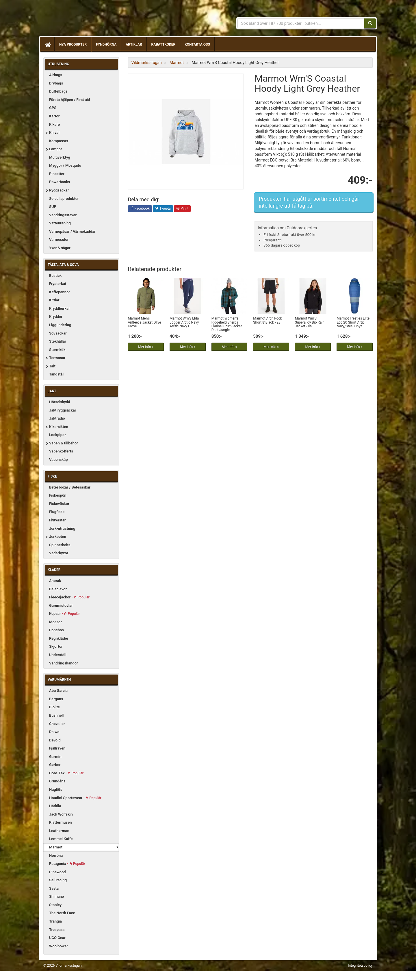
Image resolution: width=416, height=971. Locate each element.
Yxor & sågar (59, 248)
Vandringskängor (63, 663)
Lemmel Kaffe (61, 839)
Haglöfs (55, 789)
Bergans (56, 699)
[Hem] (47, 44)
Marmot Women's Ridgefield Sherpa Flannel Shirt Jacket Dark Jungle (226, 324)
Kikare (54, 124)
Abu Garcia (58, 690)
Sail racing (58, 880)
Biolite (54, 707)
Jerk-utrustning (62, 528)
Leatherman (59, 831)
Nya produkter (73, 44)
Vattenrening (60, 223)
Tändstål (56, 374)
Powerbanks (59, 182)
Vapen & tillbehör (63, 443)
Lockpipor (57, 435)
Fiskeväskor (59, 504)
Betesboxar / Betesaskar (69, 487)
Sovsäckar (58, 333)
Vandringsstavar (63, 215)
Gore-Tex (66, 773)
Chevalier (57, 724)
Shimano (56, 896)
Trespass (56, 929)
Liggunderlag (60, 325)
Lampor (55, 149)
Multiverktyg (59, 157)
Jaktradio (57, 418)
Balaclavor (58, 589)
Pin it (182, 208)
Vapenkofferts (61, 451)
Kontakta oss (197, 44)
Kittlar (54, 300)
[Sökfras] (301, 23)
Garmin (55, 756)
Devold (55, 740)
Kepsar (64, 613)
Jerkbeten (57, 536)
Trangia (55, 921)
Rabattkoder (163, 44)
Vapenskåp (58, 459)
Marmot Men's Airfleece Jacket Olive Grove (144, 322)
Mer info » (145, 347)
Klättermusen (60, 822)
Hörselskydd (59, 402)
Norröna (56, 855)
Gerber (55, 764)
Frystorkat (57, 283)
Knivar (54, 132)
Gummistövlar (61, 605)
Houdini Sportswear (75, 798)
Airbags (55, 75)
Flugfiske (56, 512)
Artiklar (134, 44)
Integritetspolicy (360, 966)
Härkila (55, 806)
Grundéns (57, 781)
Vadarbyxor (58, 553)
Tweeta (163, 208)
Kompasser (58, 141)
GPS (52, 108)
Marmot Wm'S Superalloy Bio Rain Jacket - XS (309, 322)
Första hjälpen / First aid (69, 99)
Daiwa (54, 732)
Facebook (140, 208)
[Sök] (370, 23)
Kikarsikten (58, 427)
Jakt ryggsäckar (62, 410)
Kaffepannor (59, 292)
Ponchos (56, 630)
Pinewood (57, 872)
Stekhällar (57, 341)
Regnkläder (58, 638)
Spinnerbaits (59, 545)
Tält (52, 366)
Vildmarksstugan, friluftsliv (97, 19)
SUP (52, 206)
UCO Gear (57, 938)
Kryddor (55, 316)
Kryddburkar (59, 308)
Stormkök (57, 350)
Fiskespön (57, 495)
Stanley (55, 905)
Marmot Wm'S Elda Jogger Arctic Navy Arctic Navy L (184, 322)
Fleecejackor (69, 597)
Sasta (54, 888)
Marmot (55, 847)
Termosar (57, 358)
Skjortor (56, 646)
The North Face (62, 913)
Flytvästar (57, 520)
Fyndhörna (106, 44)
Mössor (55, 622)
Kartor (54, 116)
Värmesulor (58, 239)
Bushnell (56, 715)
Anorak (55, 581)
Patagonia (67, 863)
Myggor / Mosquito (65, 165)
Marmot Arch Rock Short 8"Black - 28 (267, 320)
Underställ (57, 655)
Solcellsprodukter (64, 198)
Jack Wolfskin (61, 814)
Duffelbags (58, 91)
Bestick (55, 275)
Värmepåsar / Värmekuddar (72, 231)
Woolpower (58, 946)
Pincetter (56, 174)
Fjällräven (57, 748)
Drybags (56, 83)
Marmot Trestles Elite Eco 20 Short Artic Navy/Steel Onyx (353, 322)
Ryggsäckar (59, 190)
